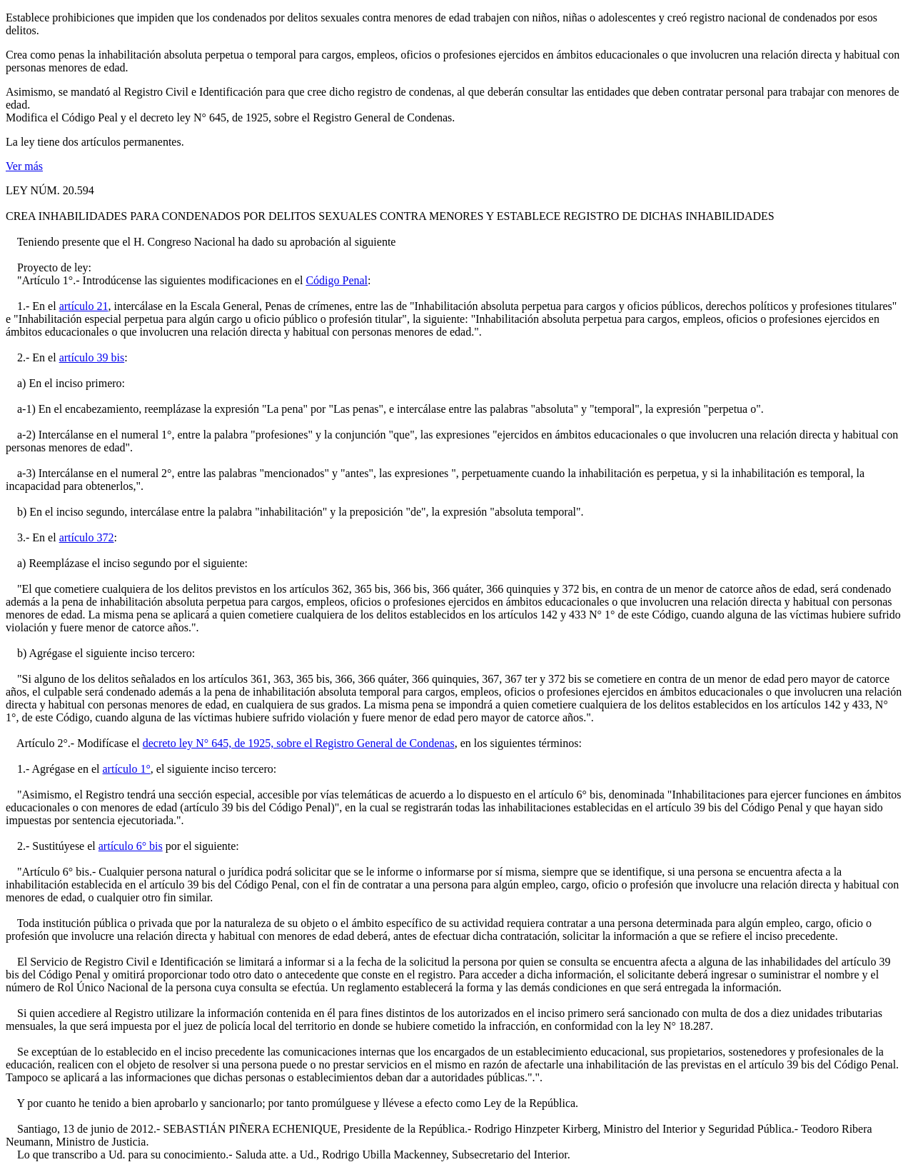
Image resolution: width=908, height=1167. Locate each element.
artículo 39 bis (92, 357)
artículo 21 (84, 306)
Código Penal (337, 280)
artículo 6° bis (131, 846)
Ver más (24, 166)
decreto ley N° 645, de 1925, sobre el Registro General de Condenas (299, 743)
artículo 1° (127, 769)
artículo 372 (86, 537)
